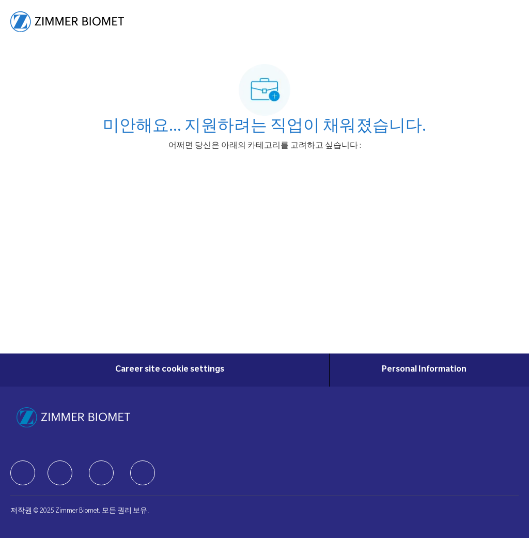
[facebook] (22, 472)
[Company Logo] (67, 22)
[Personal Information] (424, 370)
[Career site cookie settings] (170, 370)
